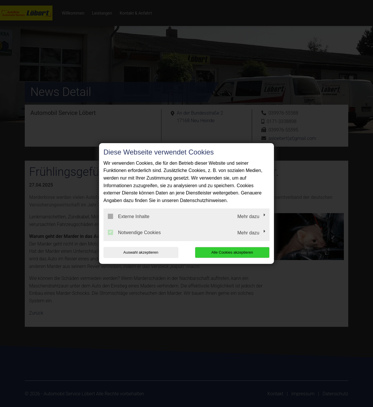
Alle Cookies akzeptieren (232, 252)
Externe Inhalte (128, 216)
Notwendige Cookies (134, 232)
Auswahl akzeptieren (140, 252)
